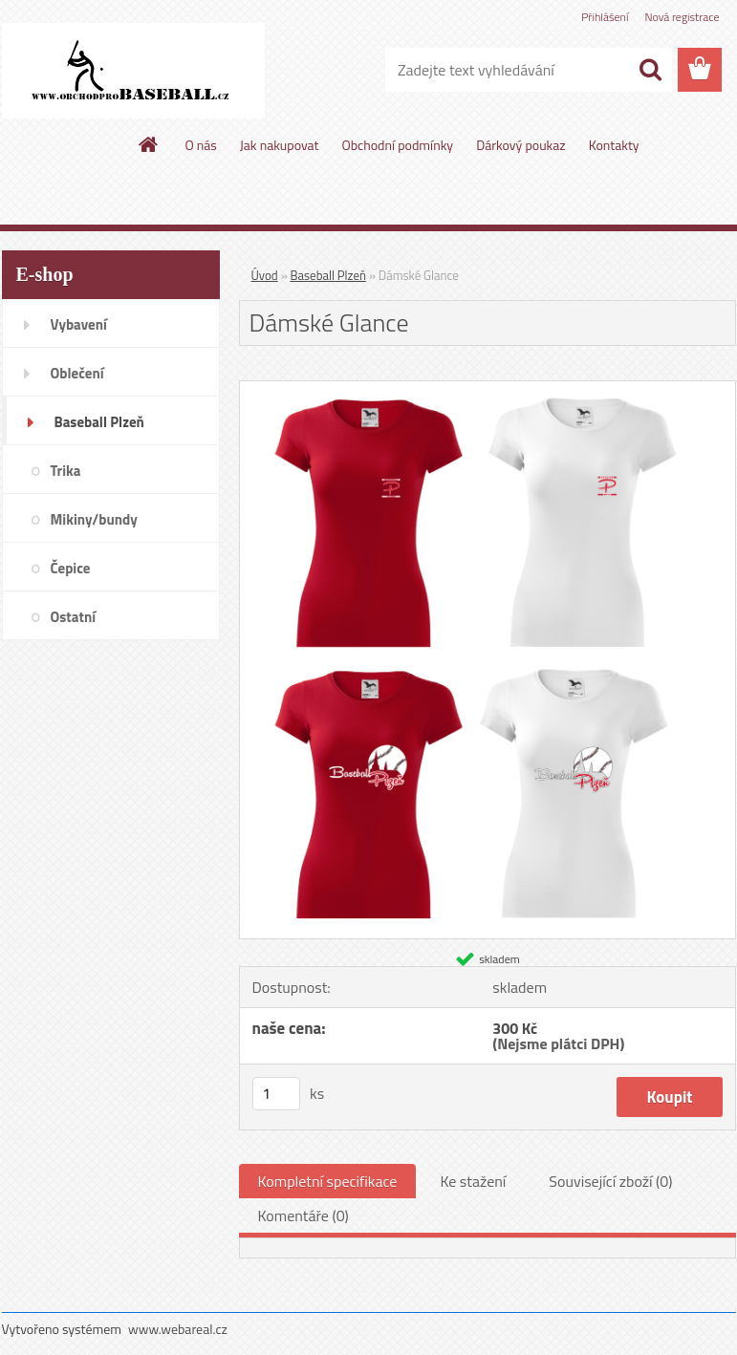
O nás (200, 145)
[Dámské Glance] (487, 388)
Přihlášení (604, 17)
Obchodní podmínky (398, 145)
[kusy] (276, 1093)
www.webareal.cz (178, 1329)
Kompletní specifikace (328, 1181)
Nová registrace (681, 17)
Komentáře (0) (303, 1215)
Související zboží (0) (610, 1181)
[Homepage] (149, 144)
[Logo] (133, 70)
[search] (650, 70)
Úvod (264, 275)
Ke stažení (473, 1181)
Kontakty (614, 145)
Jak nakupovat (279, 145)
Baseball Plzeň (328, 275)
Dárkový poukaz (521, 145)
